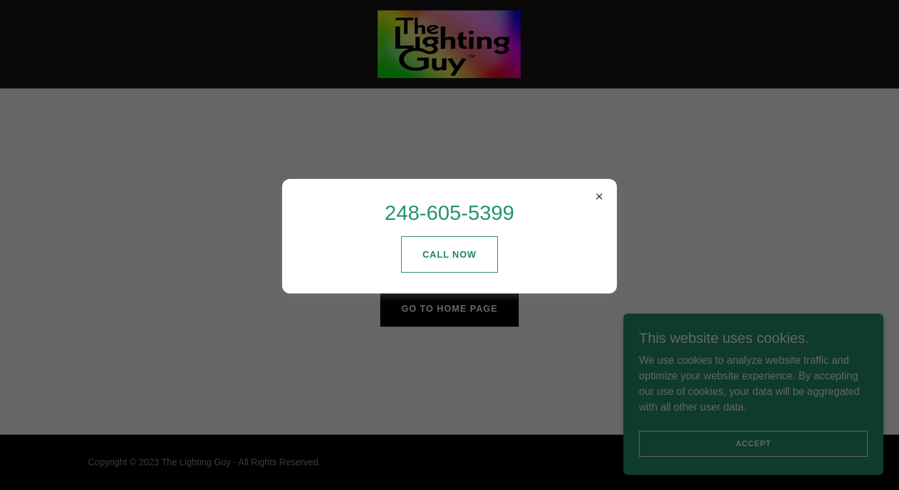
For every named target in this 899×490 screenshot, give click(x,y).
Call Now (449, 254)
